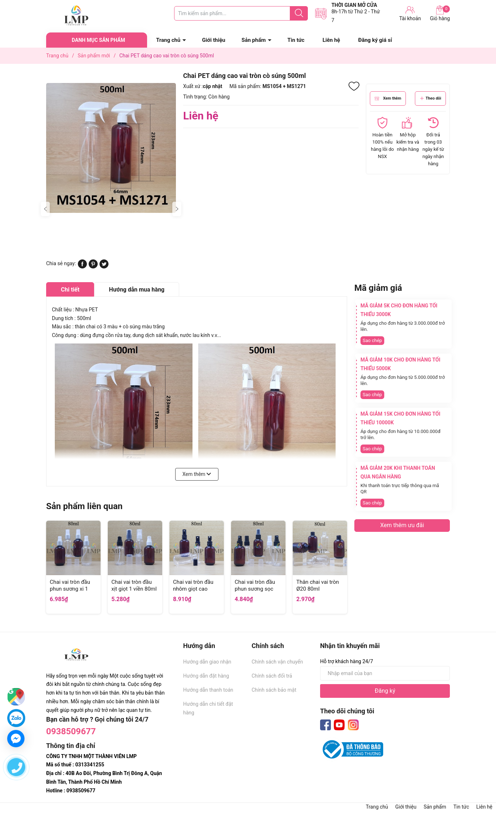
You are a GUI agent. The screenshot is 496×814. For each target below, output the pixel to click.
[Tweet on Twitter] (103, 267)
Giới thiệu (213, 40)
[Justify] (299, 13)
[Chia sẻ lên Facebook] (82, 267)
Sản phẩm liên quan (84, 506)
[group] (111, 147)
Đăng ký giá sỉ (375, 40)
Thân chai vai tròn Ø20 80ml (317, 585)
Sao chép (372, 340)
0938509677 (71, 731)
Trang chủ (168, 40)
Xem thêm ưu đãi (402, 525)
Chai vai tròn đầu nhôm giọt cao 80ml (193, 589)
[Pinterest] (93, 267)
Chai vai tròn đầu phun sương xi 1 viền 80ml (70, 589)
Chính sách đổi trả (272, 676)
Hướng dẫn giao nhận (207, 662)
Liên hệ (331, 40)
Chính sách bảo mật (274, 690)
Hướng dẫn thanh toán (208, 690)
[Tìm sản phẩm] (241, 13)
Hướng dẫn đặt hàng (206, 676)
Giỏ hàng (440, 13)
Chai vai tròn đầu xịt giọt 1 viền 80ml (134, 585)
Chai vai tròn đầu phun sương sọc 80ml (255, 589)
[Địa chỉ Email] (385, 673)
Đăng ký (385, 690)
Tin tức (295, 40)
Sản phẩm (254, 40)
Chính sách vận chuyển (277, 662)
